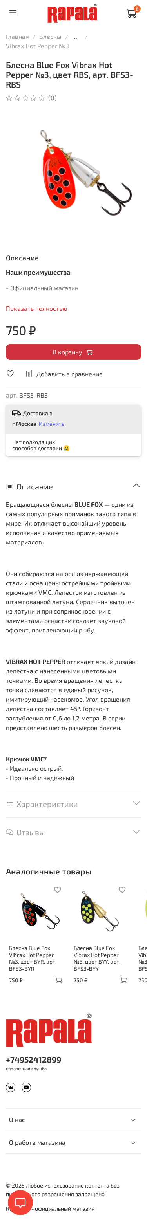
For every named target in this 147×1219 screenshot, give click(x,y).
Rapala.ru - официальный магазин (50, 1208)
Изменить (51, 423)
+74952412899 (33, 1059)
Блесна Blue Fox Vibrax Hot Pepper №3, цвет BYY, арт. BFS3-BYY (97, 958)
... (76, 36)
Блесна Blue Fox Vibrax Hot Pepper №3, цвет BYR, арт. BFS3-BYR (32, 958)
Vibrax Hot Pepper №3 (37, 45)
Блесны (50, 36)
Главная (17, 36)
